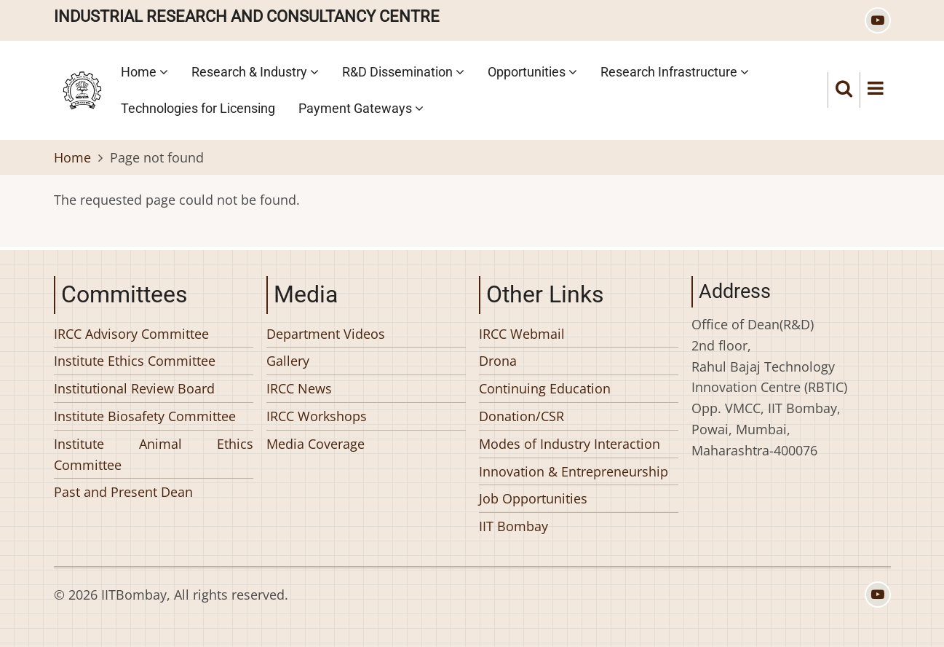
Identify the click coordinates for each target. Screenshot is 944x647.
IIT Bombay (513, 526)
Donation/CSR (521, 416)
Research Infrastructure (674, 71)
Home (144, 71)
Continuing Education (545, 388)
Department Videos (325, 333)
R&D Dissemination (403, 71)
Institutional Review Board (134, 388)
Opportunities (532, 71)
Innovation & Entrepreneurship (573, 471)
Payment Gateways (361, 108)
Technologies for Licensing (198, 108)
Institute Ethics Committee (134, 360)
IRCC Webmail (522, 333)
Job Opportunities (533, 498)
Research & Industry (255, 71)
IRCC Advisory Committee (131, 333)
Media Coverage (315, 443)
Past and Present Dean (123, 492)
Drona (498, 360)
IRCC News (299, 388)
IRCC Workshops (316, 416)
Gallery (287, 360)
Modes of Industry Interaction (569, 443)
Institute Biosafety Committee (145, 416)
